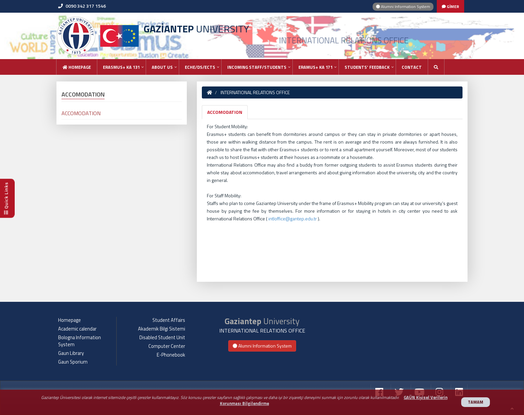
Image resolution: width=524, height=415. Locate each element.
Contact (412, 67)
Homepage (76, 67)
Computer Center (166, 346)
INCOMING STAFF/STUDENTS (256, 67)
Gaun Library (71, 353)
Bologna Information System (79, 341)
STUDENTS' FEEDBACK (367, 67)
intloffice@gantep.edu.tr (292, 218)
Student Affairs (168, 320)
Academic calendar (77, 329)
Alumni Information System (403, 6)
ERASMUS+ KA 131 (121, 67)
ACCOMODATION (224, 112)
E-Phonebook (171, 355)
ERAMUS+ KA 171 (315, 67)
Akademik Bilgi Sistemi (161, 329)
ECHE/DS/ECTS (200, 67)
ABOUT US (162, 67)
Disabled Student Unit (162, 337)
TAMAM (475, 402)
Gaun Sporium (73, 362)
